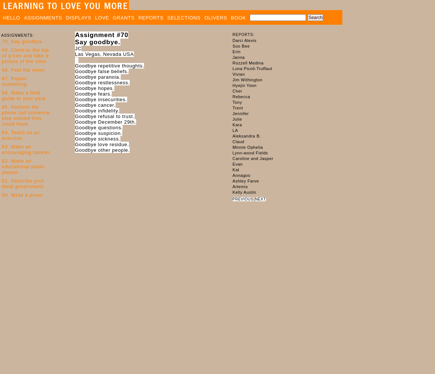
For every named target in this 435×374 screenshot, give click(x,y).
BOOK (238, 18)
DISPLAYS (79, 18)
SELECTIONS (184, 18)
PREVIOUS (243, 199)
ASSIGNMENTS (43, 18)
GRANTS (124, 18)
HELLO (11, 18)
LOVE (102, 18)
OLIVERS (215, 18)
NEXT (260, 199)
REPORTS (151, 18)
